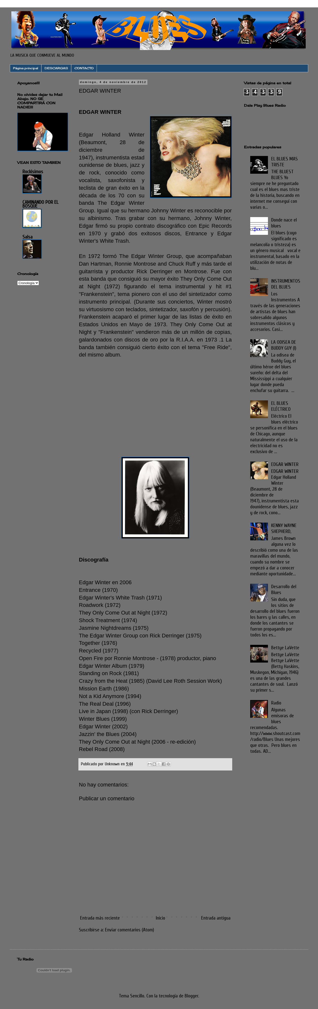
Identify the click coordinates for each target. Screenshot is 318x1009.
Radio (276, 703)
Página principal (25, 68)
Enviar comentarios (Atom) (129, 930)
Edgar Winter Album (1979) (111, 666)
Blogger (191, 996)
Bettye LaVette (285, 647)
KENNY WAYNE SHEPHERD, (284, 528)
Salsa (27, 237)
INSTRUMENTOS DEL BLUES (285, 284)
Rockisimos (32, 171)
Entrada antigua (215, 918)
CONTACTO (84, 68)
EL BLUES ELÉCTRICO (281, 406)
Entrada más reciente (100, 918)
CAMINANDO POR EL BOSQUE (40, 204)
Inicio (160, 918)
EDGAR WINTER (285, 464)
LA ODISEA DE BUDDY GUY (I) (283, 345)
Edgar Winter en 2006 (105, 582)
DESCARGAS (56, 68)
